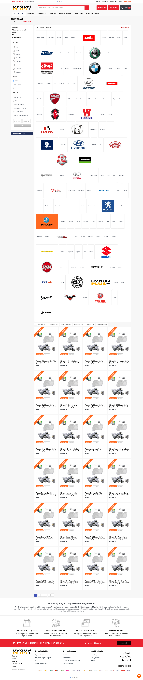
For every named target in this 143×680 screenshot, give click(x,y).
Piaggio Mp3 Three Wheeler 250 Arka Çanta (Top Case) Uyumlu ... (69, 582)
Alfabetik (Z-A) (54, 324)
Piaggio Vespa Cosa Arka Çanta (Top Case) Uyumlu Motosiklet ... (93, 450)
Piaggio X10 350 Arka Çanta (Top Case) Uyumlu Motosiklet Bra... (119, 406)
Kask (14, 35)
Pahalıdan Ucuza (19, 104)
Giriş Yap (103, 7)
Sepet (126, 7)
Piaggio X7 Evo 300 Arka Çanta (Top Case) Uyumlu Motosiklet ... (68, 406)
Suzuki (16, 65)
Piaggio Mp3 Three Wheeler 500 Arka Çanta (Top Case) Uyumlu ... (118, 538)
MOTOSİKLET (42, 14)
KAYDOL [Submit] (124, 643)
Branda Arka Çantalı (19, 30)
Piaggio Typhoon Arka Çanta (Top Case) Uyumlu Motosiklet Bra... (119, 494)
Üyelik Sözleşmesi (41, 663)
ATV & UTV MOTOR (65, 14)
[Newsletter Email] (100, 643)
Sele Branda (17, 37)
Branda (15, 27)
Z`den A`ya (17, 101)
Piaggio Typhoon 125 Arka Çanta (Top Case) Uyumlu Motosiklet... (93, 494)
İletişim (98, 1)
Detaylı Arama (95, 658)
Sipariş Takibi (113, 1)
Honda (16, 54)
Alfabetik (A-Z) (42, 324)
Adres (14, 656)
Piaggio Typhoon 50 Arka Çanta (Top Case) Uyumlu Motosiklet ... (68, 494)
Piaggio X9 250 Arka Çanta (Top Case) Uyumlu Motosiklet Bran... (95, 362)
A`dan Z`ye (17, 97)
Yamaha (17, 69)
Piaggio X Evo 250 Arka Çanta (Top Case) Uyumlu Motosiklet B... (70, 450)
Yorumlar (127, 1)
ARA (22, 125)
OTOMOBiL (30, 14)
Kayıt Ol (115, 7)
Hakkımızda (105, 1)
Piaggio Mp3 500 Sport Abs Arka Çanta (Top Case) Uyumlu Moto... (119, 582)
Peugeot (17, 61)
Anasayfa (17, 22)
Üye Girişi (94, 655)
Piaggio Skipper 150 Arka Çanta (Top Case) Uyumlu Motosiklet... (44, 538)
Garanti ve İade (68, 663)
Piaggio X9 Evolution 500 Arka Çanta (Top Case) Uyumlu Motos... (46, 362)
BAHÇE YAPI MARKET (92, 14)
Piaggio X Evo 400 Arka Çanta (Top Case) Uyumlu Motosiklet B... (46, 450)
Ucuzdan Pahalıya (19, 108)
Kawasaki (17, 72)
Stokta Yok (17, 84)
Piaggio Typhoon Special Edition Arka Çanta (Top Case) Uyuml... (46, 494)
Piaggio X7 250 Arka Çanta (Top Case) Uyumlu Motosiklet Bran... (95, 406)
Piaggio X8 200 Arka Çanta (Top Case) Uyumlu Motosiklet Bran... (46, 406)
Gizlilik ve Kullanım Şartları (71, 660)
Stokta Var (17, 88)
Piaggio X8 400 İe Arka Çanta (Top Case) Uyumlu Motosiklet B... (119, 362)
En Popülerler (18, 111)
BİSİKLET (53, 14)
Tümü (15, 81)
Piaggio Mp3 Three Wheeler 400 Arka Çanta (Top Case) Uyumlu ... (45, 582)
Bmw (16, 51)
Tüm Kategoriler (19, 14)
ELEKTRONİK (78, 14)
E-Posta (14, 666)
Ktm (15, 47)
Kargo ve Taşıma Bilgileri (43, 658)
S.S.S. (120, 1)
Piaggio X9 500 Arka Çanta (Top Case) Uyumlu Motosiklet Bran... (70, 362)
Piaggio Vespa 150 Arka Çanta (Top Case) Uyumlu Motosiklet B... (119, 450)
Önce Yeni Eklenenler (20, 115)
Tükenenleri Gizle (102, 324)
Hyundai (17, 58)
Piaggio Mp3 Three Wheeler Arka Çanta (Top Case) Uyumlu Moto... (95, 582)
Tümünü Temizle (124, 27)
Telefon (14, 661)
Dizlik (15, 32)
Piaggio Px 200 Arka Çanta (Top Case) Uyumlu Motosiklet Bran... (95, 538)
